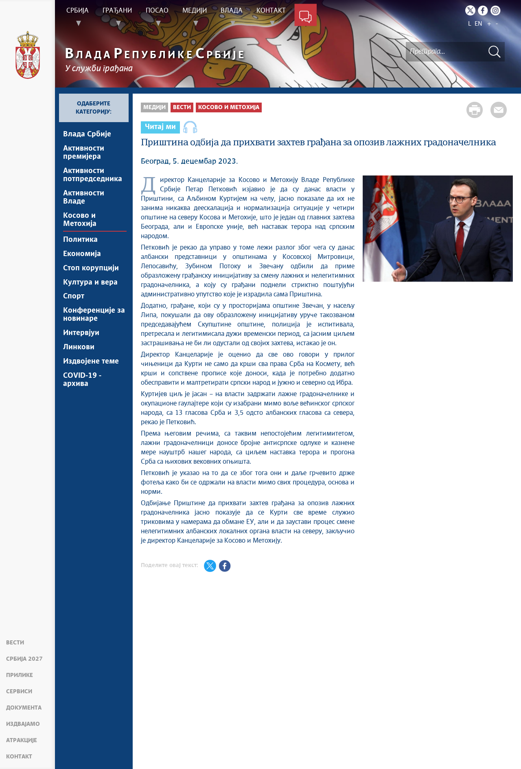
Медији (154, 107)
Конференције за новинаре (94, 315)
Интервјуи (81, 333)
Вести (15, 643)
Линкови (78, 347)
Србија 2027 (24, 659)
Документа (24, 708)
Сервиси (19, 692)
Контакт (19, 757)
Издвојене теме (91, 362)
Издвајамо (23, 724)
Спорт (73, 296)
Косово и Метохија (79, 220)
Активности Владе (83, 197)
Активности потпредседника (92, 175)
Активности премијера (83, 152)
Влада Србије (87, 134)
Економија (82, 254)
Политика (80, 239)
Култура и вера (90, 282)
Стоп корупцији (91, 268)
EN (478, 24)
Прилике (19, 675)
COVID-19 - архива (82, 380)
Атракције (21, 740)
